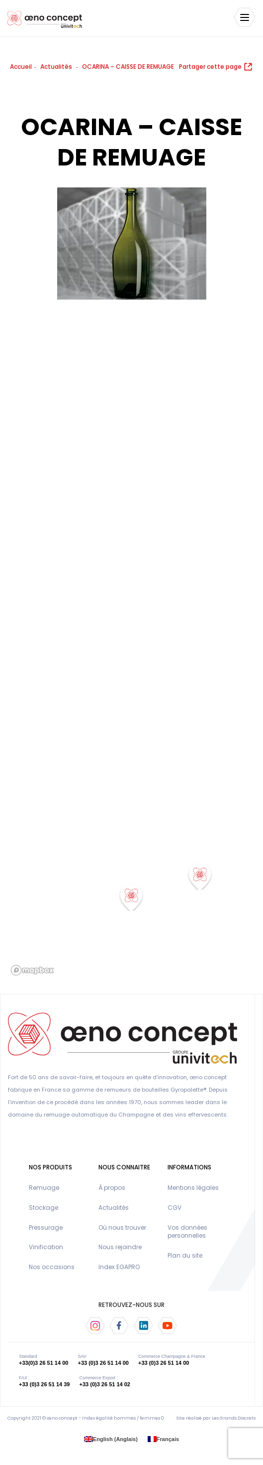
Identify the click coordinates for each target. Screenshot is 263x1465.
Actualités (56, 66)
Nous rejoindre (120, 1247)
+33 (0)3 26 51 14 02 (105, 1384)
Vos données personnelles (187, 1231)
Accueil (21, 66)
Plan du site (185, 1255)
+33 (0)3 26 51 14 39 (44, 1384)
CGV (174, 1207)
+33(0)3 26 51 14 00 (43, 1363)
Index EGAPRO (119, 1267)
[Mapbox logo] (32, 970)
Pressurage (46, 1227)
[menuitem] (111, 1439)
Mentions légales (193, 1187)
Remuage (44, 1187)
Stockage (43, 1207)
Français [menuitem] (168, 1439)
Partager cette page (216, 66)
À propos (111, 1187)
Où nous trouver (122, 1227)
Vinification (46, 1247)
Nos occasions (52, 1267)
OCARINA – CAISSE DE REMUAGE (128, 66)
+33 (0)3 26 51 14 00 (103, 1363)
